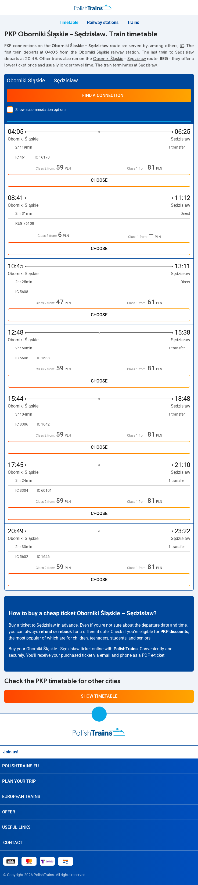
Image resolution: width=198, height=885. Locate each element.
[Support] (180, 7)
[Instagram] (178, 752)
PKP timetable (56, 681)
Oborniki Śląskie (108, 59)
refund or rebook (55, 631)
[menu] (6, 6)
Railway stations (102, 22)
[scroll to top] (99, 714)
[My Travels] (191, 7)
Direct (185, 213)
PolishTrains (126, 648)
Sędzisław (136, 59)
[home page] (99, 732)
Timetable (68, 22)
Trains (133, 22)
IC (182, 46)
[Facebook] (191, 752)
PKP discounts (174, 631)
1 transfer (179, 147)
